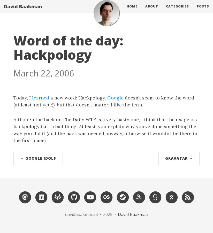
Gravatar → (179, 158)
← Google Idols (38, 158)
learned (40, 98)
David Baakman (23, 12)
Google (115, 98)
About (151, 11)
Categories (177, 11)
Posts (203, 11)
